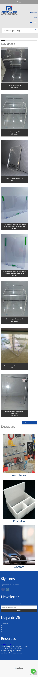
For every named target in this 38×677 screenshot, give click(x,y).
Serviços (3, 628)
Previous (3, 38)
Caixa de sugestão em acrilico (14, 319)
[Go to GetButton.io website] (33, 675)
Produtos (19, 521)
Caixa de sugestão (14, 132)
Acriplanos (19, 475)
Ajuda (2, 626)
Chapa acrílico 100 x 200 (14, 178)
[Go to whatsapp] (33, 671)
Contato (19, 567)
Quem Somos (4, 624)
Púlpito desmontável (14, 85)
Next (35, 38)
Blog (2, 630)
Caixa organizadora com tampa (14, 366)
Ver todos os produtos (29, 423)
